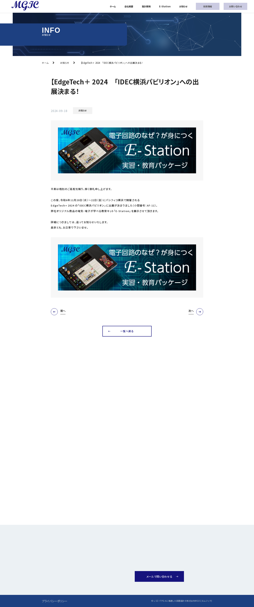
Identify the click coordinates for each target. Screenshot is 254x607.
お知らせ (183, 6)
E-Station (165, 6)
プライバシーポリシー (54, 601)
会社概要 (128, 6)
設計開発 (146, 6)
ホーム (113, 6)
